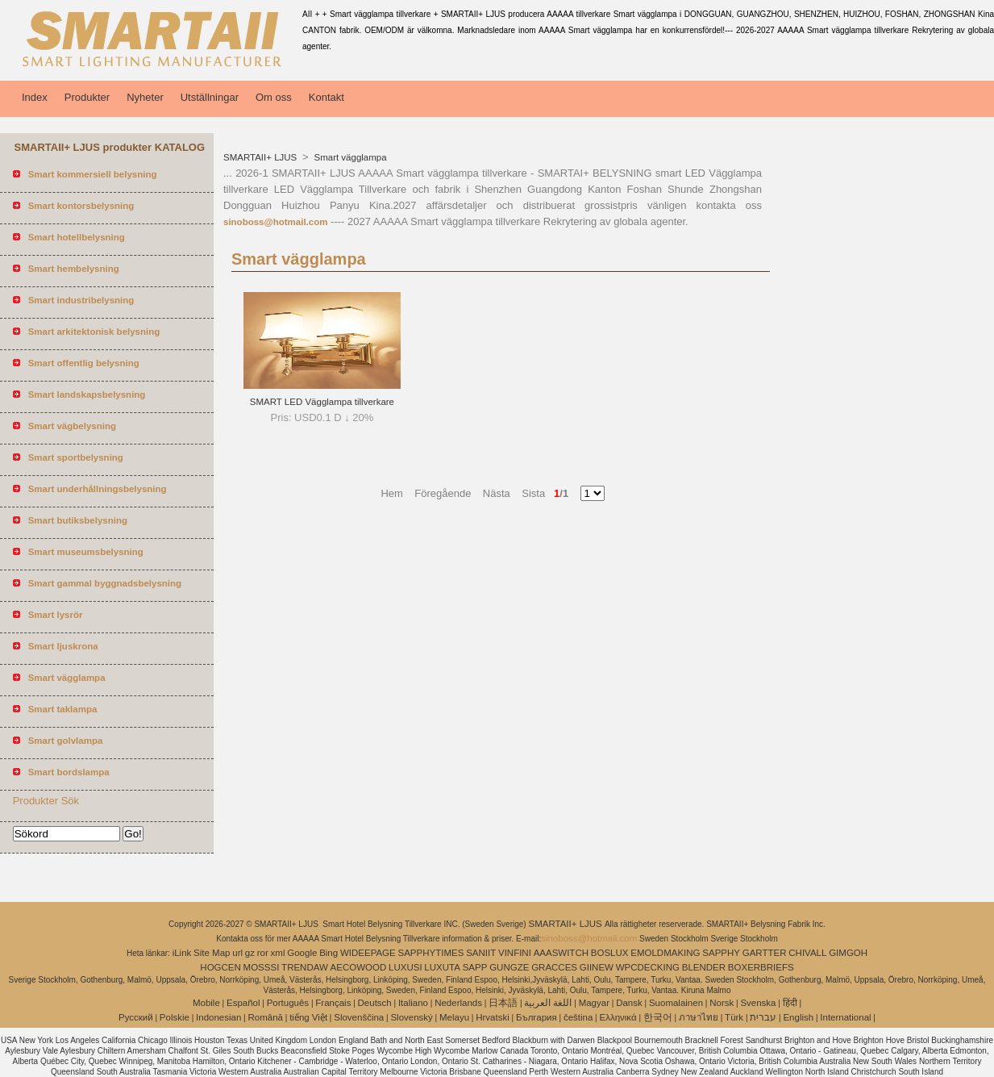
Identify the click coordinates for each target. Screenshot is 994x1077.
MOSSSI (261, 967)
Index (35, 97)
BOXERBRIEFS (761, 967)
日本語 (503, 1003)
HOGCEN (220, 967)
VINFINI (514, 953)
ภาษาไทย (698, 1017)
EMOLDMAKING (665, 953)
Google (302, 953)
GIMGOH (848, 953)
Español (243, 1003)
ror (262, 953)
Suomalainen (676, 1003)
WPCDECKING (648, 967)
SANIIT (481, 953)
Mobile (206, 1003)
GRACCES (554, 967)
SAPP (475, 967)
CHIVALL (807, 953)
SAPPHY (721, 953)
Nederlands (458, 1003)
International (845, 1017)
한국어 (657, 1017)
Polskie (174, 1017)
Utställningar (210, 97)
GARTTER (764, 953)
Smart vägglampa (348, 157)
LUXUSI (405, 967)
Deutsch (375, 1003)
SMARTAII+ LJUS (261, 157)
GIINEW (596, 967)
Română (265, 1017)
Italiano (413, 1003)
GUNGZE (509, 967)
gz (250, 953)
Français (333, 1003)
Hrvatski (492, 1017)
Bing (328, 953)
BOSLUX (610, 953)
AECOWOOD (359, 967)
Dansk (629, 1003)
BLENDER (704, 967)
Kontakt (326, 97)
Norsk (721, 1003)
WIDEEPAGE (368, 953)
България (536, 1017)
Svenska (758, 1003)
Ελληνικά (618, 1017)
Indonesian (218, 1017)
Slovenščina (359, 1017)
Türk (734, 1017)
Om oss (274, 97)
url (237, 953)
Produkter (87, 97)
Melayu (454, 1017)
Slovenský (411, 1017)
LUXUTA (442, 967)
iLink (182, 953)
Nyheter (145, 97)
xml (278, 953)
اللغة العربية (548, 1003)
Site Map (211, 953)
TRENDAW (304, 967)
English (798, 1017)
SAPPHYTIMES (431, 953)
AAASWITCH (561, 953)
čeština (578, 1017)
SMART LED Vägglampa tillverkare (322, 402)
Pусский (136, 1017)
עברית (763, 1017)
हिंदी (790, 1003)
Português (288, 1003)
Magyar (594, 1003)
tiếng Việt (308, 1017)
